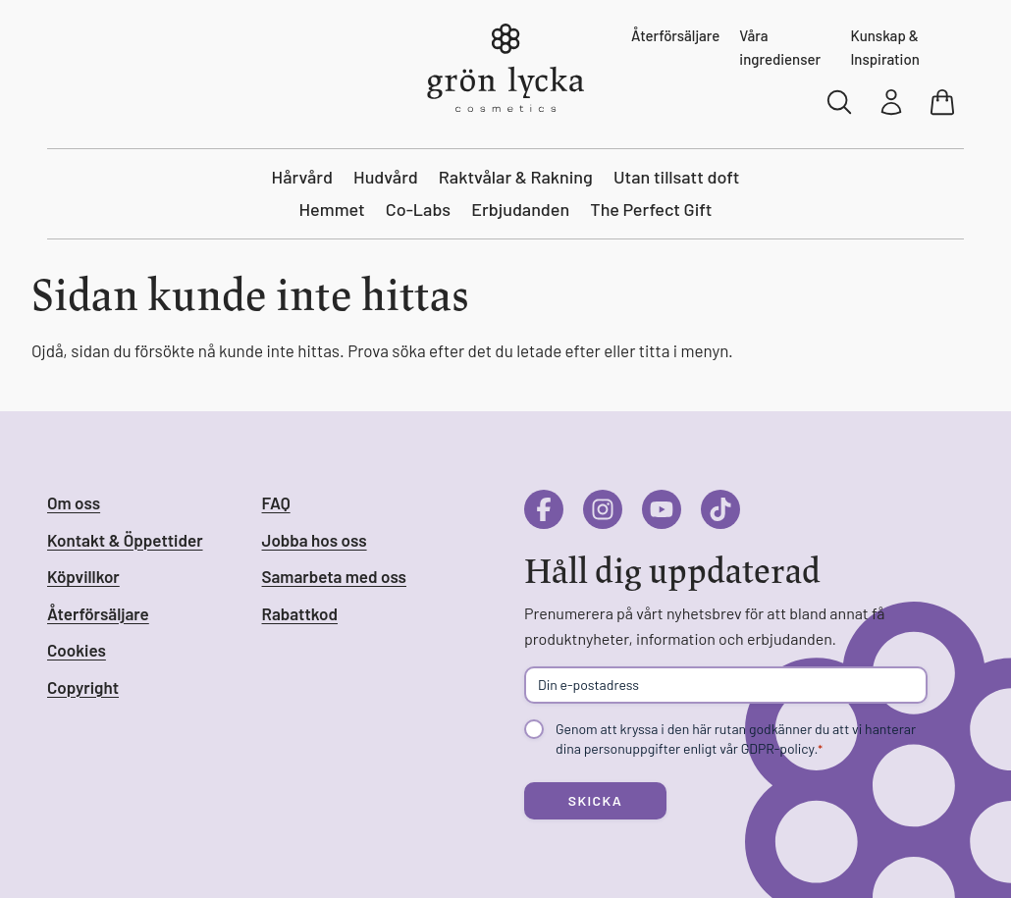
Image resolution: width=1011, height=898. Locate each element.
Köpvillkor (83, 576)
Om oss (73, 502)
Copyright (83, 687)
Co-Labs (418, 209)
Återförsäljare (675, 35)
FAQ (276, 502)
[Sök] (840, 102)
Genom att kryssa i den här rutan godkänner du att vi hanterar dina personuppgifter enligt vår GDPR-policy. (736, 739)
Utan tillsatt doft (676, 176)
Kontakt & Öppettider (125, 540)
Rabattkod (300, 613)
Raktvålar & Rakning (516, 176)
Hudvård (385, 176)
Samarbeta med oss (334, 576)
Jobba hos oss (314, 540)
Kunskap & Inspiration (885, 47)
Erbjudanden (520, 209)
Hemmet (332, 209)
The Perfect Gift (651, 209)
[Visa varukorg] (944, 102)
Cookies (76, 650)
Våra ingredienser (780, 47)
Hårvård (302, 176)
